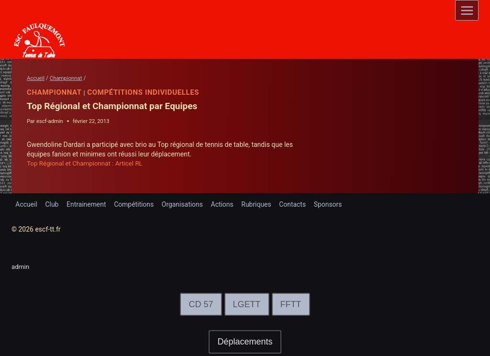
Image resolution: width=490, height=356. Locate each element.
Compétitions (135, 204)
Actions (223, 204)
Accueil (26, 204)
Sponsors (330, 204)
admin (20, 266)
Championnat (54, 92)
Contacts (294, 204)
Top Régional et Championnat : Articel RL (87, 163)
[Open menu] (467, 10)
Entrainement (87, 204)
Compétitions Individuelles (144, 92)
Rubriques (258, 204)
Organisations (183, 204)
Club (52, 204)
